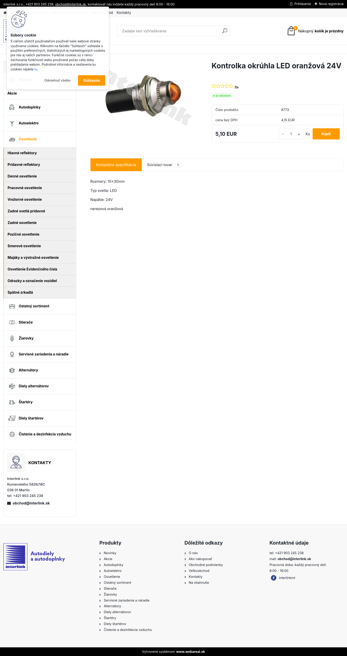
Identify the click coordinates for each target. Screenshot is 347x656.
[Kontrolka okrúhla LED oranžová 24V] (143, 96)
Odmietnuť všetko (57, 80)
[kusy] (290, 134)
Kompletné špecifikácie (116, 164)
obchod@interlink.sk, (71, 4)
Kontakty (124, 12)
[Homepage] (5, 12)
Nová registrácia (331, 4)
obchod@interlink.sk (31, 503)
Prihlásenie (302, 4)
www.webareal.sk (190, 651)
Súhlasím (91, 80)
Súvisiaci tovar (164, 164)
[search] (224, 32)
